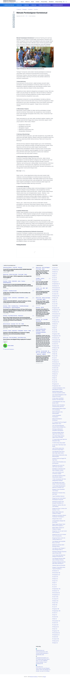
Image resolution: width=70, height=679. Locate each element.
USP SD (42, 307)
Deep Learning (58, 1)
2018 (55, 343)
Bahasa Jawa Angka (13, 274)
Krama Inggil (20, 274)
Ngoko (25, 274)
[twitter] (14, 17)
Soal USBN (45, 319)
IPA (41, 319)
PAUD (9, 305)
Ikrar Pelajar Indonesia (12, 315)
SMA (44, 288)
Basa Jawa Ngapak (13, 337)
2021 (55, 596)
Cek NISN (38, 278)
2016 (55, 291)
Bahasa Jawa (5, 274)
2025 (55, 622)
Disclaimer (51, 1)
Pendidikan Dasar (15, 305)
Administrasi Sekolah (7, 267)
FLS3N (9, 281)
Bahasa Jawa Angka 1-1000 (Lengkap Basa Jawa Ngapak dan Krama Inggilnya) (42, 302)
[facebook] (14, 15)
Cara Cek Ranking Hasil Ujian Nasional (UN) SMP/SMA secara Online (42, 293)
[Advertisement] (35, 26)
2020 (55, 576)
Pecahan (43, 330)
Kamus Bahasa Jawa (22, 337)
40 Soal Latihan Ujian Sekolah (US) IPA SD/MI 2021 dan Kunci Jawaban (43, 324)
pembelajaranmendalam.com (42, 657)
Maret (55, 271)
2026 (55, 636)
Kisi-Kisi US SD (44, 351)
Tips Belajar (38, 333)
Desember (55, 289)
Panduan (23, 281)
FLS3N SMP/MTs (21, 297)
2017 (55, 317)
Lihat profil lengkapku (8, 349)
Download (20, 267)
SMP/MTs (5, 299)
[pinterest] (14, 24)
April (54, 273)
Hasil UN (37, 288)
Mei (54, 275)
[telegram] (14, 22)
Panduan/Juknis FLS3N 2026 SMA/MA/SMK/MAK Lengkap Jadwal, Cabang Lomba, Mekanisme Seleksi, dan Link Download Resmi (18, 286)
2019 (55, 367)
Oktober (55, 285)
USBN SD (44, 354)
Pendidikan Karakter (13, 290)
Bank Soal (38, 307)
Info (41, 288)
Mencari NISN (38, 279)
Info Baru (42, 278)
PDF (37, 352)
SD (39, 352)
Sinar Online (11, 345)
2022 (54, 612)
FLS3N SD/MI (20, 330)
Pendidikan (5, 290)
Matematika (38, 330)
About (32, 1)
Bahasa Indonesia (6, 323)
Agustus (55, 281)
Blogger (44, 676)
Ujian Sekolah (38, 321)
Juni (54, 277)
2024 (55, 616)
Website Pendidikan (9, 1)
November (56, 287)
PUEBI (22, 323)
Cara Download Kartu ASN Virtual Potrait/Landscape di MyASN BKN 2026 (42, 653)
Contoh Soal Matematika (41, 329)
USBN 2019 (39, 354)
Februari (55, 269)
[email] (14, 27)
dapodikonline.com (40, 650)
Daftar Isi (27, 1)
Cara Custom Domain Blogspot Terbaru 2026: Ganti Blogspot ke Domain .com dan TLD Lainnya (43, 670)
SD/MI (29, 330)
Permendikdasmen (7, 307)
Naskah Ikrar (20, 315)
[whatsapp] (14, 20)
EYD (19, 323)
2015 (55, 267)
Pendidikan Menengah (24, 305)
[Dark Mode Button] (63, 1)
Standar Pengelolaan (16, 307)
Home (22, 1)
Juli (54, 279)
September (56, 283)
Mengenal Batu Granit (57, 518)
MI (48, 351)
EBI (17, 323)
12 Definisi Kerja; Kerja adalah (58, 442)
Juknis (19, 281)
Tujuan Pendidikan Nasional (58, 496)
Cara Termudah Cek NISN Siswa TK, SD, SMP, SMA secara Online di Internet (42, 283)
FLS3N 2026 (14, 281)
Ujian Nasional (39, 289)
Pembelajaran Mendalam (41, 332)
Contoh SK (15, 267)
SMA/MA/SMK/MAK (7, 282)
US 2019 (48, 352)
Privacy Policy (44, 1)
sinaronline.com (39, 666)
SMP (47, 288)
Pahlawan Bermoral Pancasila (58, 565)
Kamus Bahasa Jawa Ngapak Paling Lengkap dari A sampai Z (17, 339)
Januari (55, 293)
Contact (37, 1)
